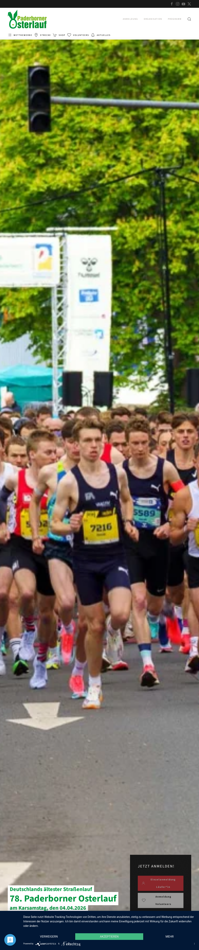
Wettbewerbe (20, 35)
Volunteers (78, 35)
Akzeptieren (109, 936)
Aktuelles (101, 35)
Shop (59, 35)
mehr (170, 936)
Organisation (153, 19)
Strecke (42, 35)
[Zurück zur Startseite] (27, 19)
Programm (175, 19)
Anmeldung (130, 19)
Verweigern (49, 936)
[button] (189, 19)
